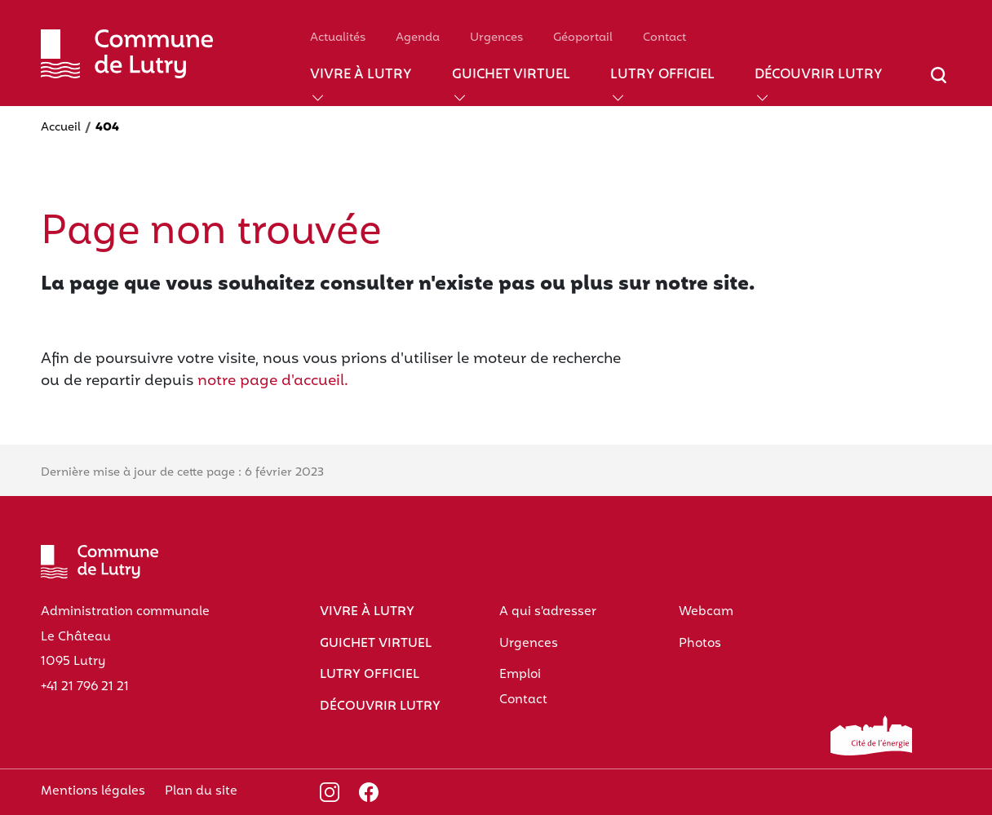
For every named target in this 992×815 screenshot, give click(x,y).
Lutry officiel (662, 75)
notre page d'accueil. (272, 381)
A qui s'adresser (547, 612)
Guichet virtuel (511, 75)
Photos (700, 643)
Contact (664, 38)
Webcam (706, 612)
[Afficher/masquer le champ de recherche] (938, 85)
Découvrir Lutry (819, 75)
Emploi (520, 674)
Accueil (61, 127)
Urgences (496, 38)
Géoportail (583, 38)
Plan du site (201, 791)
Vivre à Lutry (361, 75)
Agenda (418, 38)
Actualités (337, 38)
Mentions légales (93, 791)
